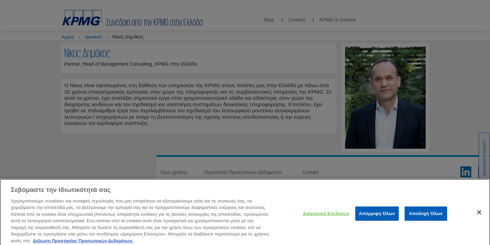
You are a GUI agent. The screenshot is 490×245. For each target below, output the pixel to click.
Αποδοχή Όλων (426, 216)
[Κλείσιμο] (479, 215)
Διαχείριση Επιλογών (326, 216)
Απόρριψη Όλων (377, 216)
